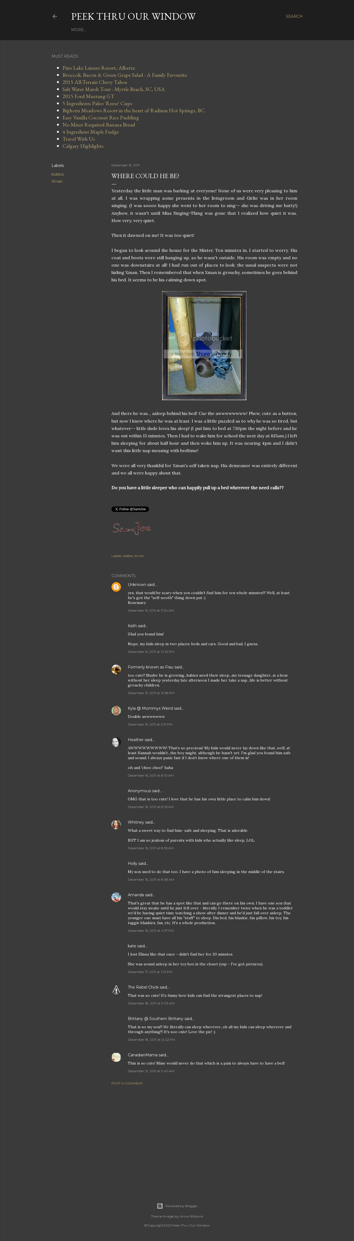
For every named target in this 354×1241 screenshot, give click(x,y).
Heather (136, 739)
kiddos (58, 174)
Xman (57, 181)
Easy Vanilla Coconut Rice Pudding (100, 117)
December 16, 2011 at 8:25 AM (151, 807)
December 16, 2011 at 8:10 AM (151, 775)
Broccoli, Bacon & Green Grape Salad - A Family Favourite (124, 74)
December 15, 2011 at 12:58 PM (151, 693)
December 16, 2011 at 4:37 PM (151, 930)
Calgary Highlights (83, 145)
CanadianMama (143, 1055)
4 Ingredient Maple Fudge (90, 131)
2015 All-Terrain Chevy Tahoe (94, 82)
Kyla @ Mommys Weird (150, 708)
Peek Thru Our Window (133, 16)
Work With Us (103, 29)
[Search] (294, 16)
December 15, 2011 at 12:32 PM (151, 652)
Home (77, 29)
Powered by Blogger (177, 1206)
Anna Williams (191, 1216)
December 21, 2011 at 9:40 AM (151, 1071)
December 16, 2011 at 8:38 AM (151, 879)
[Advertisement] (204, 1137)
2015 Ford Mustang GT (88, 96)
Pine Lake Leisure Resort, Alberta (98, 67)
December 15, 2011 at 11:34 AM (151, 610)
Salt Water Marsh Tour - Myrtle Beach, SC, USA (113, 89)
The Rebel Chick (143, 987)
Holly (132, 863)
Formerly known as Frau (150, 667)
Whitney (136, 822)
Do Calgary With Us (182, 29)
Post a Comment (127, 1083)
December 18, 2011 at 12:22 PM (151, 1039)
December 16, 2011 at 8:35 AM (151, 848)
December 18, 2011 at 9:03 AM (151, 1003)
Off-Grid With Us (227, 29)
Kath (132, 625)
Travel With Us (139, 29)
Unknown (137, 584)
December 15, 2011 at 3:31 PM (150, 724)
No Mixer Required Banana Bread (98, 124)
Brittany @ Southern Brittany (155, 1018)
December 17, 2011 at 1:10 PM (150, 972)
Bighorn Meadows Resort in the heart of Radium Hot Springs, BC (133, 110)
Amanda (136, 894)
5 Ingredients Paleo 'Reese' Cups (97, 103)
